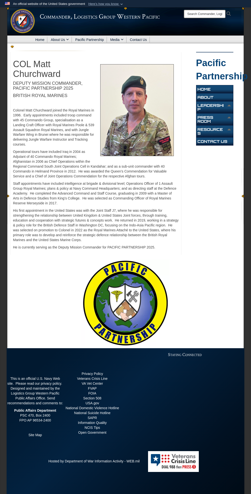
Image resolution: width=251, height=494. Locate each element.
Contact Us (138, 40)
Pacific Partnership (89, 40)
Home (39, 40)
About (205, 97)
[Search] (205, 14)
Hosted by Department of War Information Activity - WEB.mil (94, 461)
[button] (106, 3)
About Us (60, 40)
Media (117, 40)
